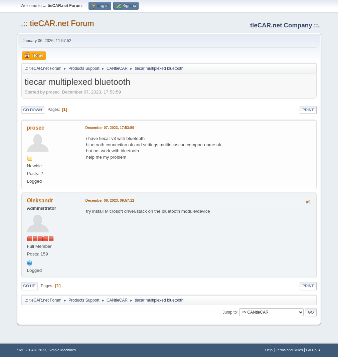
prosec (35, 128)
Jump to (229, 312)
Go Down (32, 110)
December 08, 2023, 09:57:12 (110, 200)
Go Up (29, 286)
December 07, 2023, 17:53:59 (110, 128)
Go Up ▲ (313, 350)
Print (308, 110)
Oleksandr (40, 200)
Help (269, 350)
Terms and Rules (289, 350)
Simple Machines (62, 350)
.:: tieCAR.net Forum (57, 23)
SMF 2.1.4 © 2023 (31, 350)
